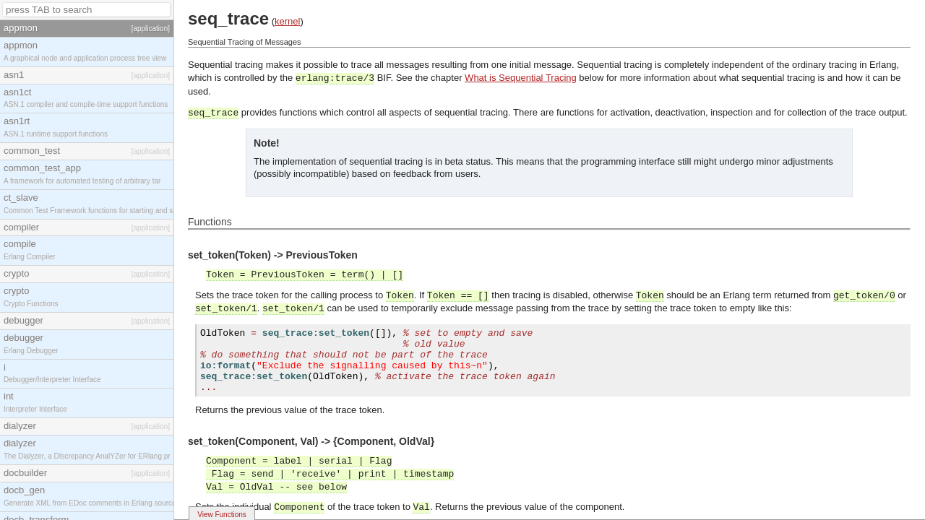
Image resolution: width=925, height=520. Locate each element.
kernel (287, 21)
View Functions (221, 515)
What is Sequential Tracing (521, 77)
